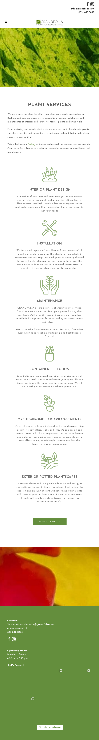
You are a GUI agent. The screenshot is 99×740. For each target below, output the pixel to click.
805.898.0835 (15, 632)
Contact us (13, 148)
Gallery (31, 144)
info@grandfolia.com (82, 9)
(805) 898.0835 (86, 12)
